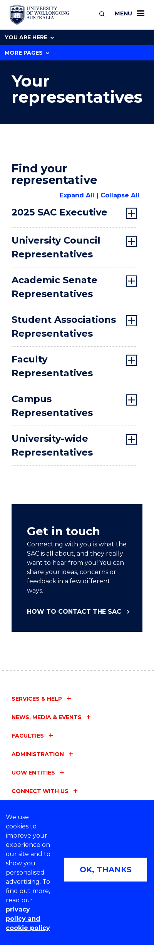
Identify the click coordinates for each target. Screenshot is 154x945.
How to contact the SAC (74, 611)
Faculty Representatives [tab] (52, 366)
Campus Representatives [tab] (52, 405)
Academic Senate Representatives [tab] (54, 286)
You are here (29, 37)
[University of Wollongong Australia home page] (39, 15)
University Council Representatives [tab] (56, 247)
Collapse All (119, 195)
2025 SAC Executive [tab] (59, 212)
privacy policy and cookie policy (28, 919)
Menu (129, 13)
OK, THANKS (106, 869)
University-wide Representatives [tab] (52, 445)
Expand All (77, 195)
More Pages (27, 52)
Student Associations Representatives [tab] (64, 326)
